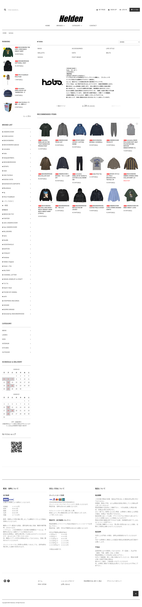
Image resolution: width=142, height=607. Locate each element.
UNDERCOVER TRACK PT (112, 141)
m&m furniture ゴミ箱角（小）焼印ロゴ (22, 103)
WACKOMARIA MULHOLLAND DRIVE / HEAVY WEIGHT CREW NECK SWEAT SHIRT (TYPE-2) (45, 209)
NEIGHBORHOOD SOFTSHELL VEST (22, 62)
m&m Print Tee (95, 174)
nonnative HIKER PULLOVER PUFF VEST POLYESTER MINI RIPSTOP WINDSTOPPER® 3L (130, 144)
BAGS (40, 48)
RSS (39, 584)
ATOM (44, 584)
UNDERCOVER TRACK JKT (61, 141)
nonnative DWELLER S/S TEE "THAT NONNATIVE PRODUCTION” (44, 143)
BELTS (108, 53)
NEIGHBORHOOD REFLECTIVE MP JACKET (79, 207)
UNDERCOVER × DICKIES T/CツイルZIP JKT (62, 176)
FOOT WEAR (76, 57)
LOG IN (124, 9)
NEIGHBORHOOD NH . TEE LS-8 (62, 206)
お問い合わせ (65, 584)
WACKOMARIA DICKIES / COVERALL (96, 141)
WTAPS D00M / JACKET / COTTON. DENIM (78, 142)
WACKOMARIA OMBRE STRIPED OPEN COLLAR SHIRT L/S (130, 176)
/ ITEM (134, 9)
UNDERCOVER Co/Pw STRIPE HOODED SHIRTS (113, 207)
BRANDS (61, 25)
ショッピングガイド (67, 581)
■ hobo (11, 33)
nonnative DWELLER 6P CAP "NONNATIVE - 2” (20, 90)
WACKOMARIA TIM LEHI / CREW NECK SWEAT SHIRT (22, 49)
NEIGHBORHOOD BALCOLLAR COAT (45, 175)
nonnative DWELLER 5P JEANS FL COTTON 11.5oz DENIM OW (79, 176)
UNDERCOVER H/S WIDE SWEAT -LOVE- (130, 206)
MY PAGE (102, 9)
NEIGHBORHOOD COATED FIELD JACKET (96, 206)
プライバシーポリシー (114, 581)
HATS (74, 53)
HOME (47, 25)
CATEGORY (77, 25)
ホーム (40, 581)
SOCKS (40, 57)
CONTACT (93, 25)
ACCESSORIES (77, 48)
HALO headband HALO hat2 (21, 75)
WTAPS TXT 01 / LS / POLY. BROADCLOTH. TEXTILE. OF (113, 176)
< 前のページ (61, 106)
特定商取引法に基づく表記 (93, 581)
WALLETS (41, 53)
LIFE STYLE (110, 48)
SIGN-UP (114, 9)
